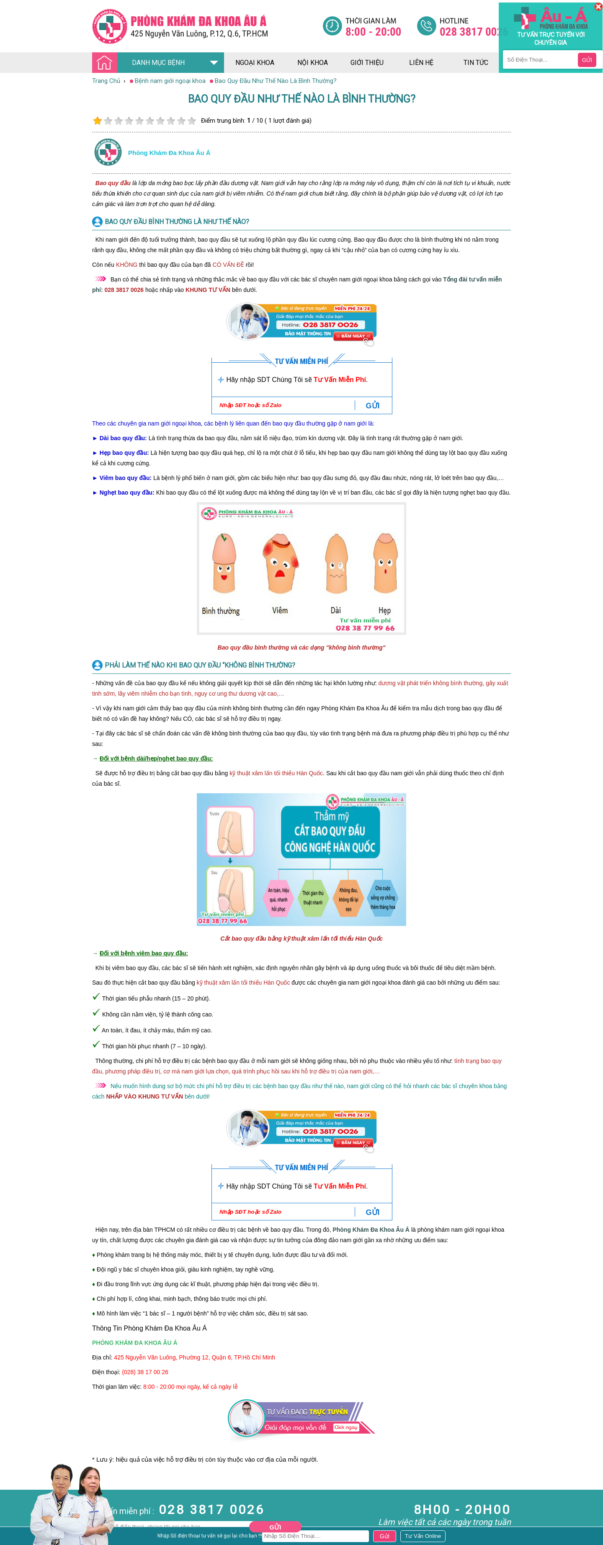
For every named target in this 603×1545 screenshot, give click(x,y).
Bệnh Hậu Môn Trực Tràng (27, 1513)
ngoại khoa (254, 63)
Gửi (275, 1527)
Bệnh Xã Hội (17, 1525)
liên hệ (421, 63)
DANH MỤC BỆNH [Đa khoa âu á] (141, 63)
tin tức (476, 63)
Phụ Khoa (13, 1540)
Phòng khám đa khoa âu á (169, 152)
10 (191, 121)
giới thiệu (367, 63)
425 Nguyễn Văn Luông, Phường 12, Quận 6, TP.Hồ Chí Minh (194, 1357)
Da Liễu (10, 1532)
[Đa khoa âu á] (207, 26)
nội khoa (312, 63)
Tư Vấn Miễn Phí (340, 379)
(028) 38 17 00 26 (145, 1372)
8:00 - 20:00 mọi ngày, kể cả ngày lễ (190, 1386)
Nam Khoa (14, 1502)
